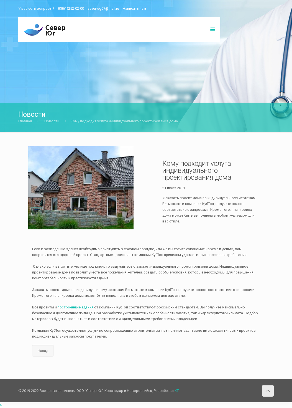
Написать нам (134, 8)
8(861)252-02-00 (71, 8)
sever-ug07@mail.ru (103, 8)
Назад (43, 351)
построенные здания (75, 307)
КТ (177, 391)
